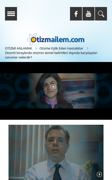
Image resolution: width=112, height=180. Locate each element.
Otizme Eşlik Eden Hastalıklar (61, 48)
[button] (53, 86)
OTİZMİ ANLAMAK (18, 48)
